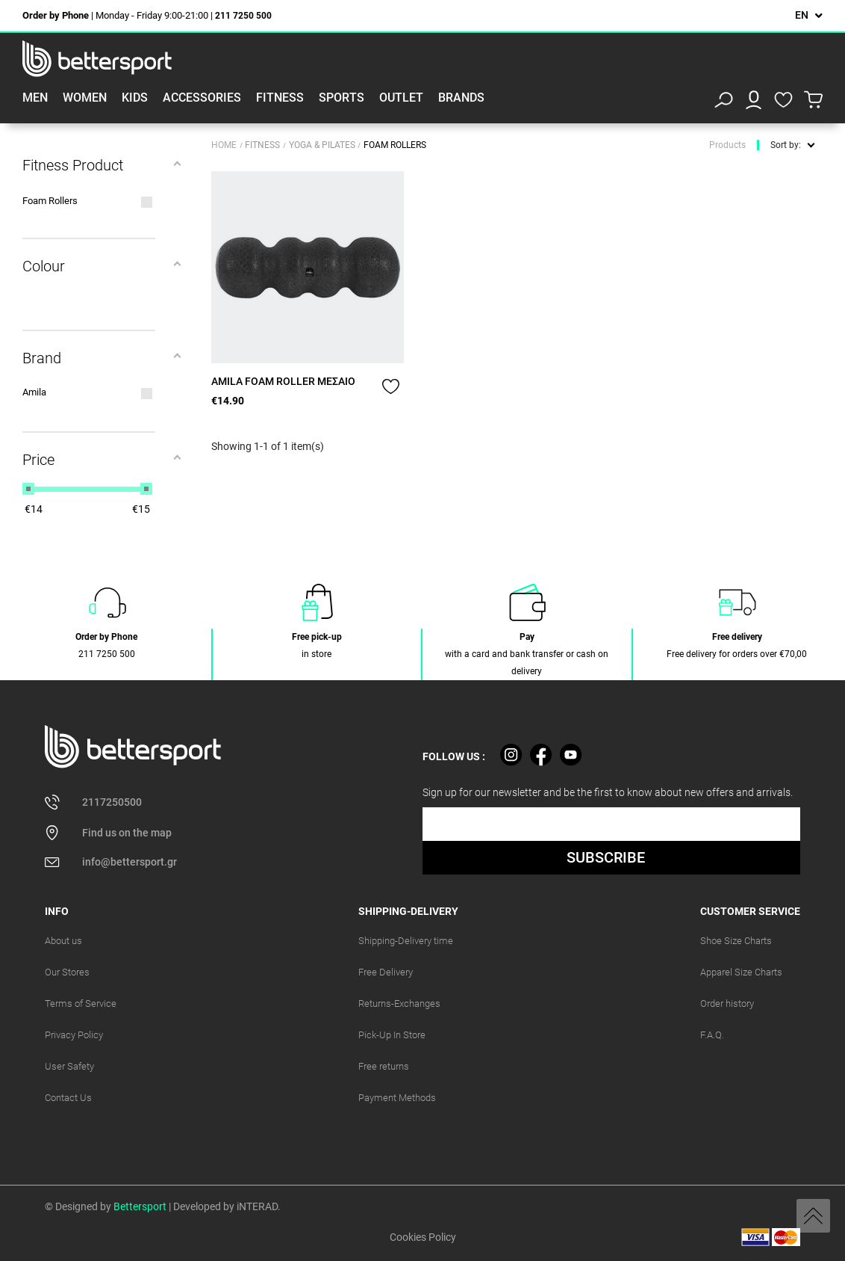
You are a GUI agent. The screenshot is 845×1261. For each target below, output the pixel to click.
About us (63, 940)
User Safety (69, 1066)
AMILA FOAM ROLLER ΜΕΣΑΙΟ (283, 381)
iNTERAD (257, 1206)
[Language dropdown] (809, 15)
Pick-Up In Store (391, 1034)
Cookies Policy (423, 1237)
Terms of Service (80, 1003)
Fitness (263, 145)
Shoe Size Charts (736, 940)
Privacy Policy (74, 1034)
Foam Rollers (395, 145)
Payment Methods (397, 1097)
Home (224, 145)
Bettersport (139, 1206)
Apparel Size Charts (741, 972)
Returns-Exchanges (399, 1003)
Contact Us (68, 1097)
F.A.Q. (712, 1034)
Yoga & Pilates (323, 145)
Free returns (383, 1066)
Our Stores (67, 972)
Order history (727, 1003)
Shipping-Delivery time (405, 940)
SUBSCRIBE (606, 857)
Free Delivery (385, 972)
